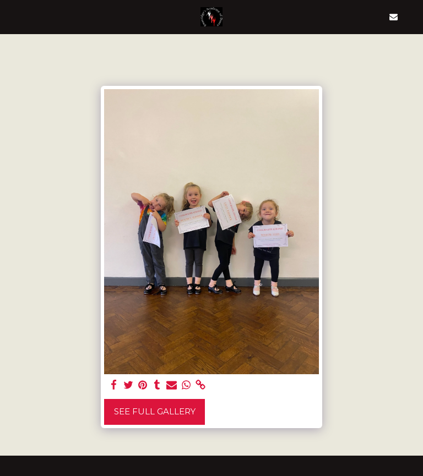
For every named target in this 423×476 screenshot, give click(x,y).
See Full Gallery (155, 411)
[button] (12, 16)
